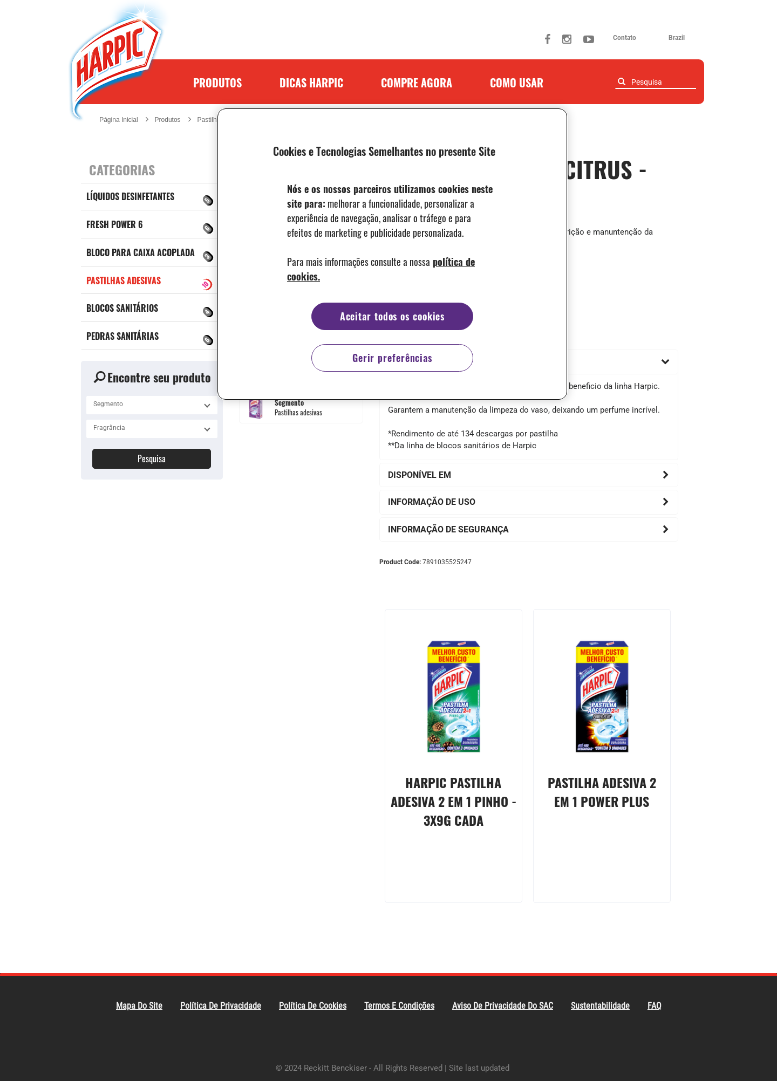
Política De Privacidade (220, 1006)
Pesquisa (152, 458)
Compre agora (416, 82)
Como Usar (516, 82)
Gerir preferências (392, 358)
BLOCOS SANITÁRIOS (150, 310)
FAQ (655, 1006)
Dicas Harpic (311, 82)
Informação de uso (431, 502)
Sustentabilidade (600, 1006)
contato (624, 38)
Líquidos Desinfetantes (150, 198)
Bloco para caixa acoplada (150, 254)
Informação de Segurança (448, 529)
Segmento (289, 403)
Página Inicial (118, 120)
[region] (392, 254)
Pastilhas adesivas (150, 283)
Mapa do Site (139, 1006)
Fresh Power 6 (150, 226)
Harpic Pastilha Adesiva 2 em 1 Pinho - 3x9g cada (453, 800)
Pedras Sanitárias (150, 338)
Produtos (217, 82)
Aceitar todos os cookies (392, 316)
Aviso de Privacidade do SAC (502, 1006)
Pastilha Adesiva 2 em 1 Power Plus (602, 791)
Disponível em (419, 475)
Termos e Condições (399, 1006)
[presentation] (453, 689)
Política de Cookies (312, 1006)
